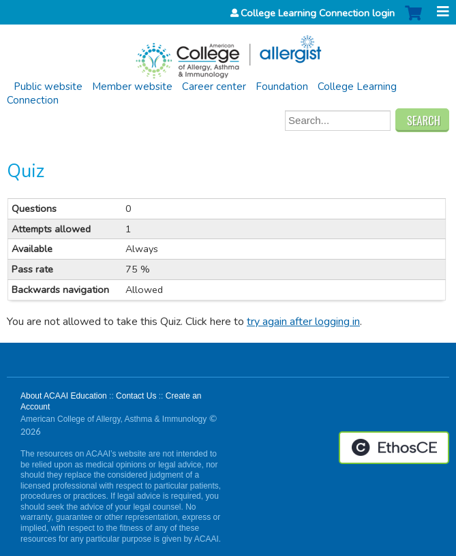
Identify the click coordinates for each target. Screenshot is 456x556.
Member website (132, 86)
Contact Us (136, 396)
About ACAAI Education (63, 396)
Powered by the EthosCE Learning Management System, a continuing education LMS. (394, 447)
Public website (48, 86)
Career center (214, 86)
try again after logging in (303, 321)
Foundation (282, 86)
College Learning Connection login (318, 13)
